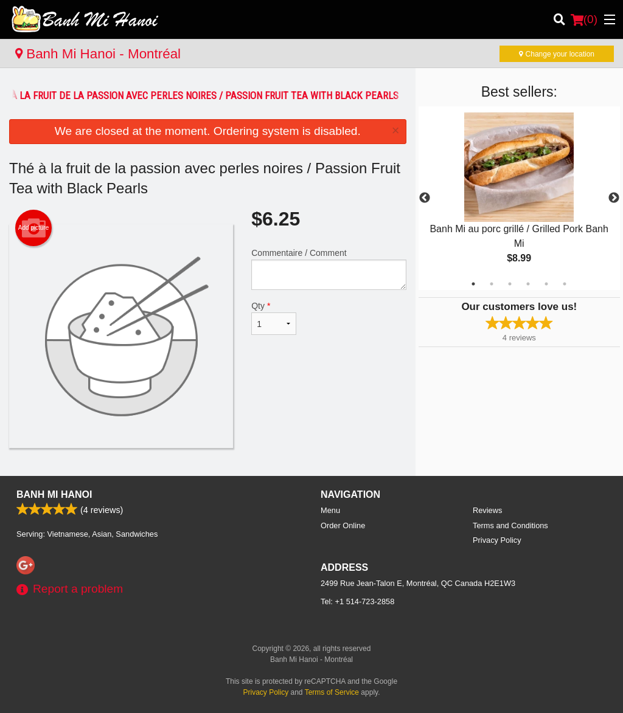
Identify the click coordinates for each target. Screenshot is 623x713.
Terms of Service (332, 692)
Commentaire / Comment (328, 269)
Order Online (343, 525)
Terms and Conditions (510, 525)
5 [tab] (546, 284)
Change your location (556, 54)
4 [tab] (528, 284)
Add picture (33, 228)
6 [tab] (565, 284)
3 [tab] (510, 284)
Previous (425, 198)
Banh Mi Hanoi (54, 494)
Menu (330, 510)
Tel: (357, 601)
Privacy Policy (497, 540)
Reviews (487, 510)
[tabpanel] (519, 198)
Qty (273, 318)
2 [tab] (492, 284)
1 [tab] (473, 284)
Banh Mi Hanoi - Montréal (98, 53)
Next (614, 198)
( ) (584, 19)
